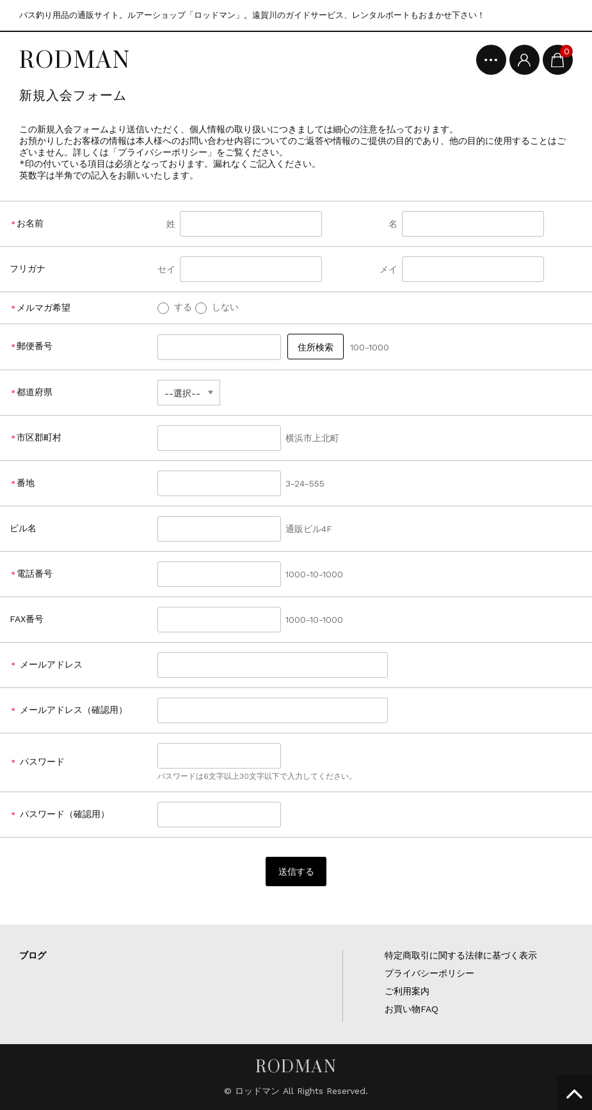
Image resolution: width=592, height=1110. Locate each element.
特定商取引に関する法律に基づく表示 (461, 955)
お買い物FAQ (411, 1009)
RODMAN (75, 59)
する (174, 307)
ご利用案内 (407, 991)
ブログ (32, 955)
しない (217, 307)
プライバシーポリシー (429, 973)
